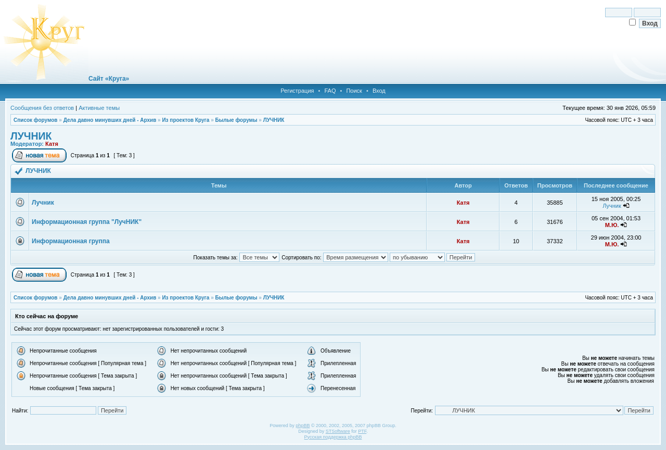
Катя (51, 144)
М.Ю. (612, 225)
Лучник (43, 202)
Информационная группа (71, 241)
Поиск (354, 91)
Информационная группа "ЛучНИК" (87, 222)
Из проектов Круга (185, 120)
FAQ (330, 91)
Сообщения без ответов (42, 108)
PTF (362, 431)
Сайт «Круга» (108, 78)
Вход (379, 91)
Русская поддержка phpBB (333, 437)
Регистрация (297, 91)
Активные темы (99, 108)
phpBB (303, 425)
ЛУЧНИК (274, 120)
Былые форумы (236, 120)
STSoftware (338, 431)
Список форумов (36, 120)
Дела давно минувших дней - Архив (110, 120)
